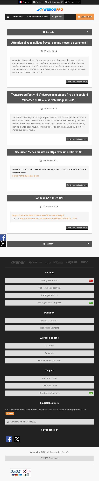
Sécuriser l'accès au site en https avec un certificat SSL (49, 152)
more (10, 413)
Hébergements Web (38, 16)
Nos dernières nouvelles (49, 360)
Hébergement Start (49, 280)
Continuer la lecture (77, 82)
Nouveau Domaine (49, 320)
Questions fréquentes (49, 393)
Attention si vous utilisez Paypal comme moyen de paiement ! (49, 42)
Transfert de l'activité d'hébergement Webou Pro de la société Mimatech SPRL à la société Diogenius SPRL (49, 97)
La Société (49, 345)
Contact (37, 2)
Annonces (49, 353)
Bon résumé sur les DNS (49, 198)
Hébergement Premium (49, 287)
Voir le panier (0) (54, 2)
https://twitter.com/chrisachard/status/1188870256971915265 (48, 218)
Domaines (19, 16)
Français (24, 2)
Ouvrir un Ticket (49, 385)
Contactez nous (49, 378)
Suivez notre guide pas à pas (25, 175)
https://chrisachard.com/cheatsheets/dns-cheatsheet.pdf (38, 215)
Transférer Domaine (49, 327)
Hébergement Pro (49, 295)
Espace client (72, 2)
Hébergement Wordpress (49, 302)
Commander (85, 16)
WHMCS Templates (49, 458)
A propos (57, 16)
